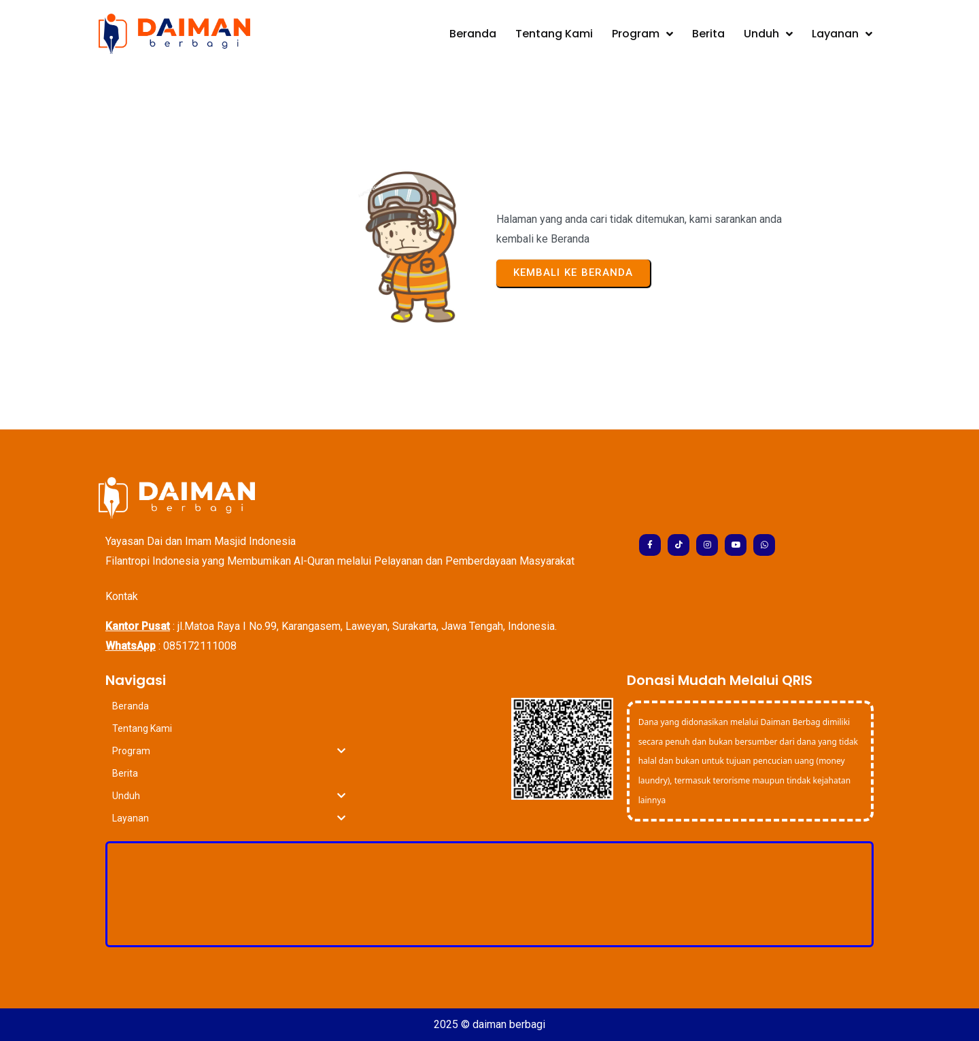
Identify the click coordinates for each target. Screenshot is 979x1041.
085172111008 (200, 645)
